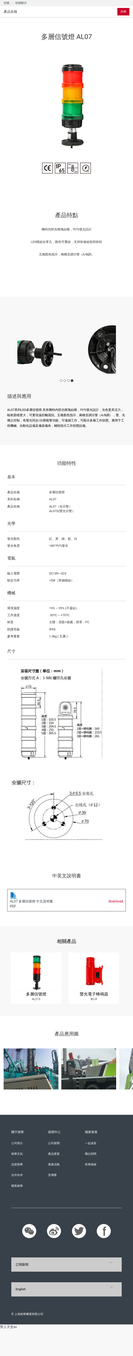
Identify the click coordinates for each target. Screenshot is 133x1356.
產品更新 (54, 1154)
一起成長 (90, 1143)
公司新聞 (54, 1143)
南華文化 (17, 1154)
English (21, 1289)
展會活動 (54, 1164)
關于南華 (17, 1132)
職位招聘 (90, 1154)
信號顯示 (21, 3)
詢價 (123, 11)
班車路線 (90, 1164)
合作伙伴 (17, 1175)
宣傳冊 (52, 1175)
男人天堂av (8, 1327)
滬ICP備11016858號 (108, 1314)
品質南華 (17, 1164)
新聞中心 (54, 1132)
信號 (6, 3)
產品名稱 (10, 11)
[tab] (36, 11)
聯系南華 (17, 1186)
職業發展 (91, 1132)
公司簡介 (17, 1143)
